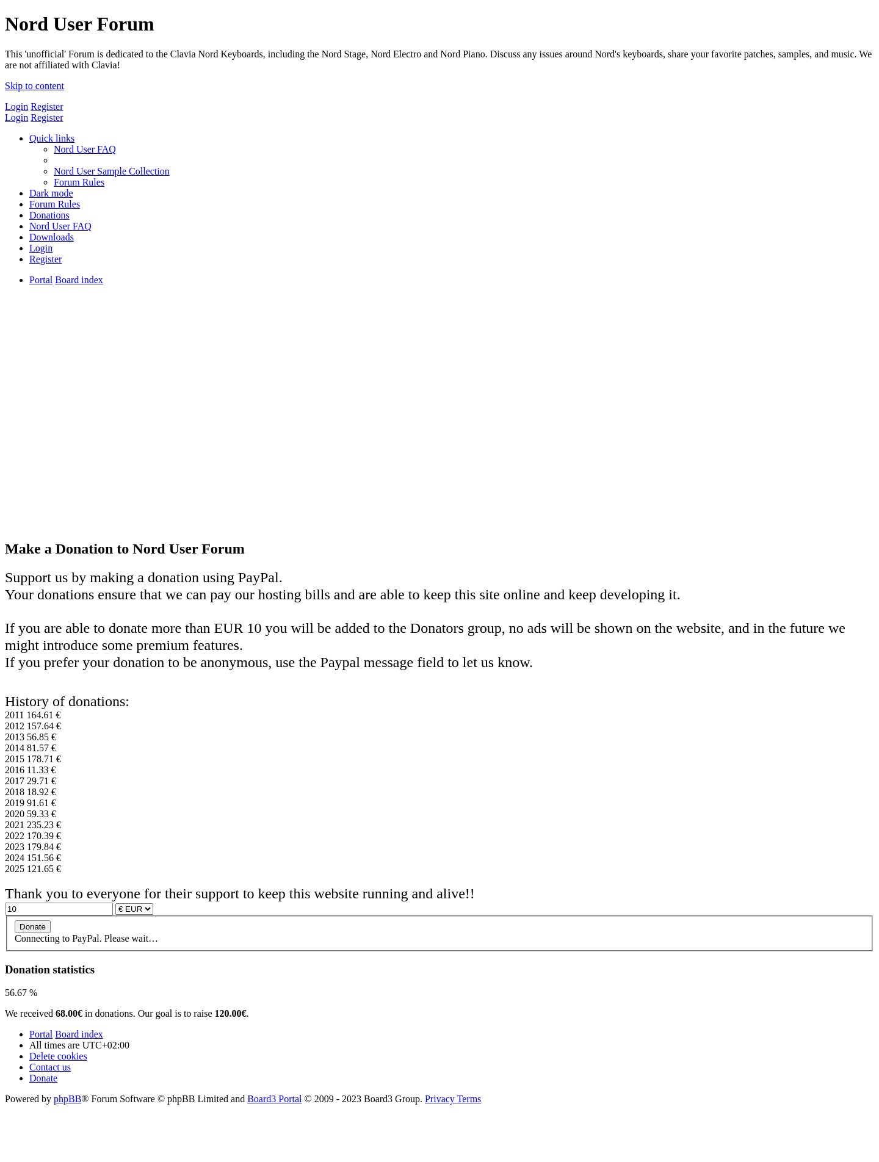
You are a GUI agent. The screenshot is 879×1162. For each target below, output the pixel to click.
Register (47, 106)
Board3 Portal (274, 1099)
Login (16, 106)
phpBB (67, 1099)
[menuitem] (85, 149)
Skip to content (34, 86)
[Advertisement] (439, 443)
